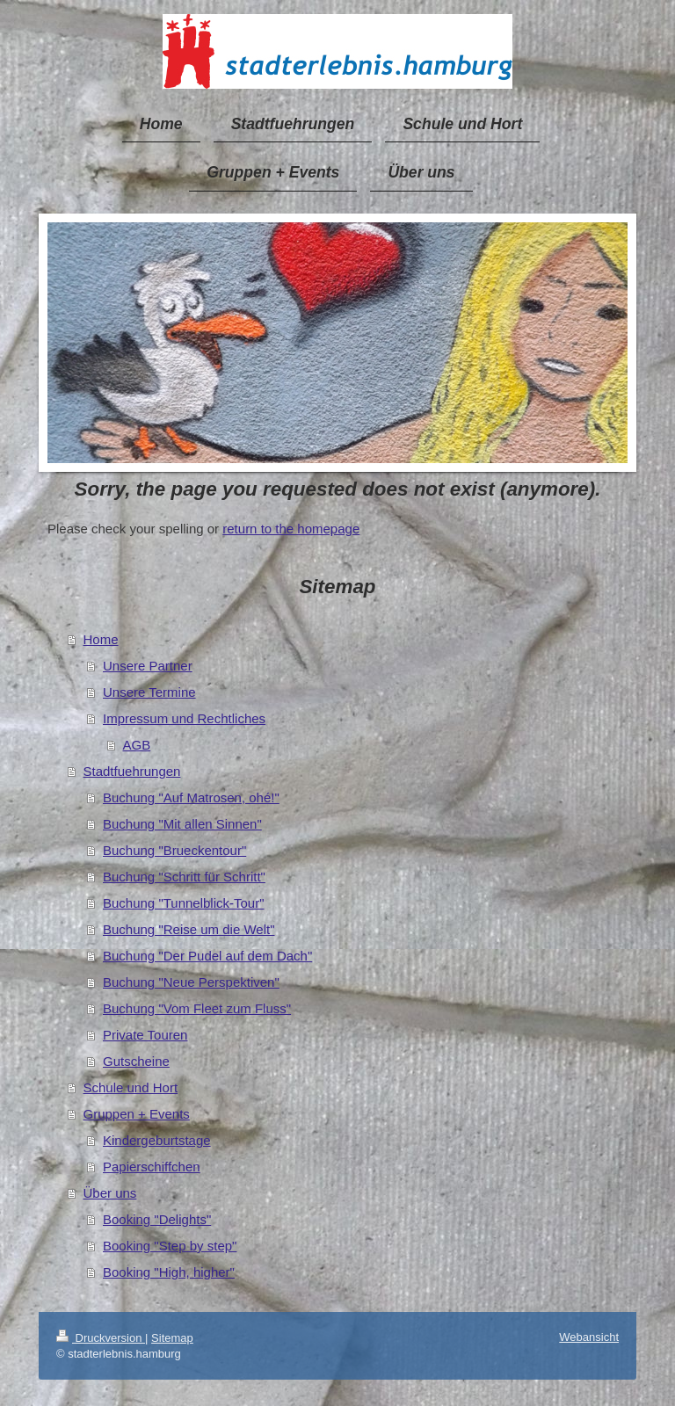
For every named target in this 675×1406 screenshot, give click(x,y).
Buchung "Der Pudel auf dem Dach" (207, 955)
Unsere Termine (149, 692)
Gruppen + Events (136, 1113)
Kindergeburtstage (157, 1140)
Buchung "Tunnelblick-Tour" (184, 902)
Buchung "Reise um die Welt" (188, 929)
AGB (137, 744)
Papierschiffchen (151, 1166)
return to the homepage (290, 528)
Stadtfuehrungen (132, 771)
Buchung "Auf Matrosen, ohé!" (191, 797)
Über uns (110, 1192)
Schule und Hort (130, 1087)
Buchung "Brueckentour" (174, 850)
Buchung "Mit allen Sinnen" (182, 823)
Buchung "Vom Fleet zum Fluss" (197, 1008)
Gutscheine (136, 1061)
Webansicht (589, 1337)
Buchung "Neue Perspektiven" (191, 982)
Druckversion (100, 1337)
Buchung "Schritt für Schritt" (184, 876)
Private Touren (145, 1034)
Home (101, 639)
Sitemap (172, 1337)
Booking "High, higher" (169, 1272)
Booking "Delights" (157, 1219)
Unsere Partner (147, 665)
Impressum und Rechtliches (184, 718)
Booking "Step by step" (169, 1245)
